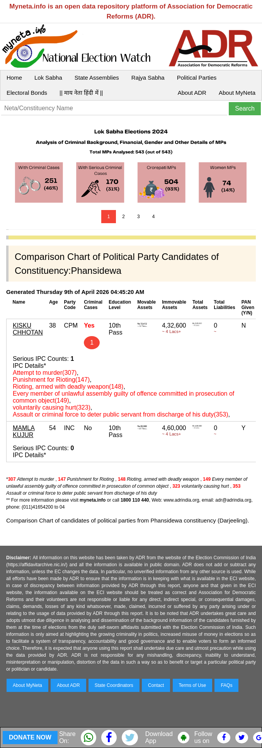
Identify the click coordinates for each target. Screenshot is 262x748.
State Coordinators (114, 685)
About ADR (192, 92)
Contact (156, 685)
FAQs (226, 685)
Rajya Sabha (148, 77)
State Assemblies (97, 77)
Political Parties (197, 77)
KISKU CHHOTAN (28, 329)
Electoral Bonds (27, 92)
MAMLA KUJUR (24, 431)
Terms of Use (192, 685)
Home (14, 77)
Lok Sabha (48, 77)
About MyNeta (237, 92)
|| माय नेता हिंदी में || (81, 92)
